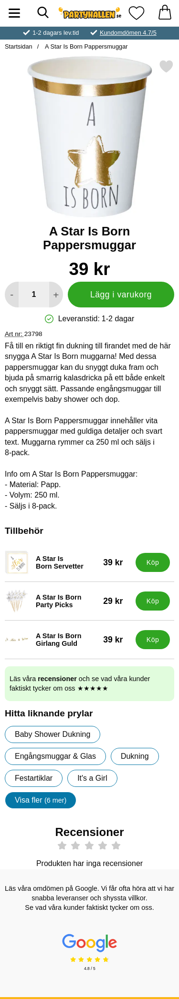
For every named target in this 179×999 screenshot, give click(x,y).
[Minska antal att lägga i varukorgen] (12, 294)
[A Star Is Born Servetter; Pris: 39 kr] (68, 562)
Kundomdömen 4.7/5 (128, 32)
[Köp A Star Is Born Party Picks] (153, 601)
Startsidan (18, 46)
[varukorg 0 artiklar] (164, 13)
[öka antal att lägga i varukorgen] (56, 294)
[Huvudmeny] (14, 13)
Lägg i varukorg (121, 294)
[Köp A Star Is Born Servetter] (153, 562)
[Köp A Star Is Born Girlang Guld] (153, 639)
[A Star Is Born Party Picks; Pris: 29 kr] (68, 601)
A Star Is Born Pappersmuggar (85, 46)
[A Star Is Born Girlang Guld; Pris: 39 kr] (68, 640)
